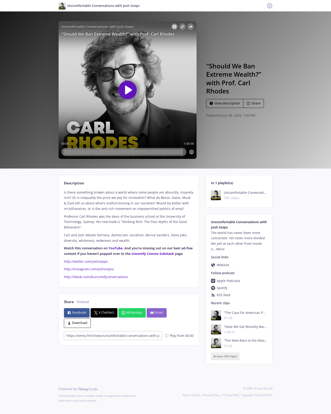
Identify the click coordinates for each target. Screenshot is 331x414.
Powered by (78, 389)
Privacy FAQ (230, 395)
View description (225, 103)
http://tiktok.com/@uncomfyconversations (96, 277)
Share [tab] (69, 301)
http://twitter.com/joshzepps (86, 261)
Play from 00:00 (179, 335)
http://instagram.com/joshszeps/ (89, 269)
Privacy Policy (211, 395)
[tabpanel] (128, 235)
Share (253, 103)
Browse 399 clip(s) (225, 356)
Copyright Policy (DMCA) (256, 395)
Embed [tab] (83, 301)
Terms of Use (191, 395)
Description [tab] (74, 183)
